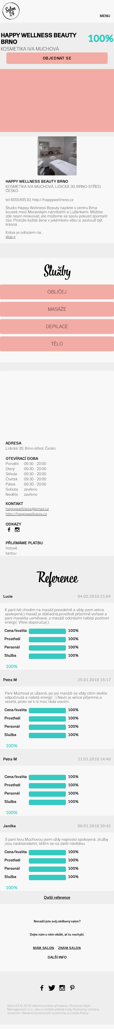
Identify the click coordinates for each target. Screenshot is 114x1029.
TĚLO (57, 343)
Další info (57, 957)
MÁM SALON (43, 948)
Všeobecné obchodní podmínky (44, 1013)
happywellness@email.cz (27, 509)
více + (11, 236)
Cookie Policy (79, 1013)
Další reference (57, 897)
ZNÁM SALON (69, 948)
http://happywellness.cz (26, 514)
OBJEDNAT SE (57, 58)
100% (100, 38)
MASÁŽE (57, 309)
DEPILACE (57, 326)
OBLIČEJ (57, 291)
